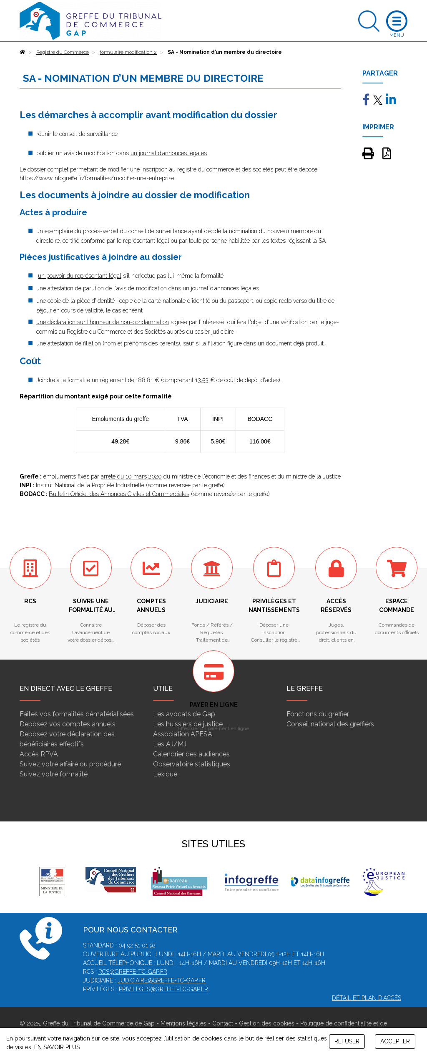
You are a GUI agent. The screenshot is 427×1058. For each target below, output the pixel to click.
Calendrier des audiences (191, 754)
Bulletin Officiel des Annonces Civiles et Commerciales (119, 494)
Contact (222, 1023)
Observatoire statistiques (191, 764)
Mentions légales (183, 1023)
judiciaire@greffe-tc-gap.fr (162, 980)
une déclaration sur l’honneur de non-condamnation (102, 322)
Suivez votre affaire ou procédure (70, 764)
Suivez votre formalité (54, 774)
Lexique (165, 774)
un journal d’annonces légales (169, 153)
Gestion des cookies (266, 1023)
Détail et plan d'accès (366, 998)
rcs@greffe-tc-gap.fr (132, 971)
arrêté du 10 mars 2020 (131, 476)
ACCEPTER (395, 1041)
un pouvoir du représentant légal (79, 275)
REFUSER (346, 1041)
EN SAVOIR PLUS (57, 1047)
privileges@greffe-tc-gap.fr (163, 989)
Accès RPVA (39, 754)
